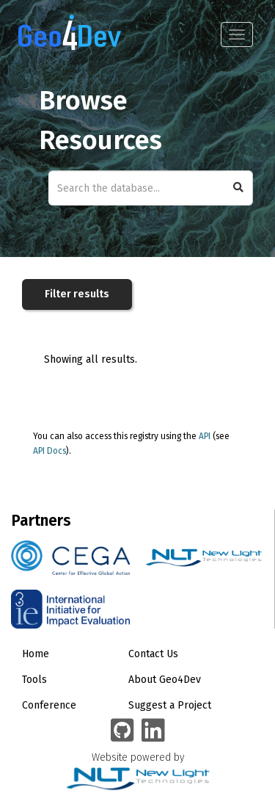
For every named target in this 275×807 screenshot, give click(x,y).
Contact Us (153, 654)
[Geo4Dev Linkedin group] (153, 731)
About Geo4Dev (164, 679)
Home (35, 654)
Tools (34, 679)
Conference (49, 705)
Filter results (77, 294)
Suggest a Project (169, 705)
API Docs (49, 451)
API (204, 436)
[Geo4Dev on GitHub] (122, 731)
